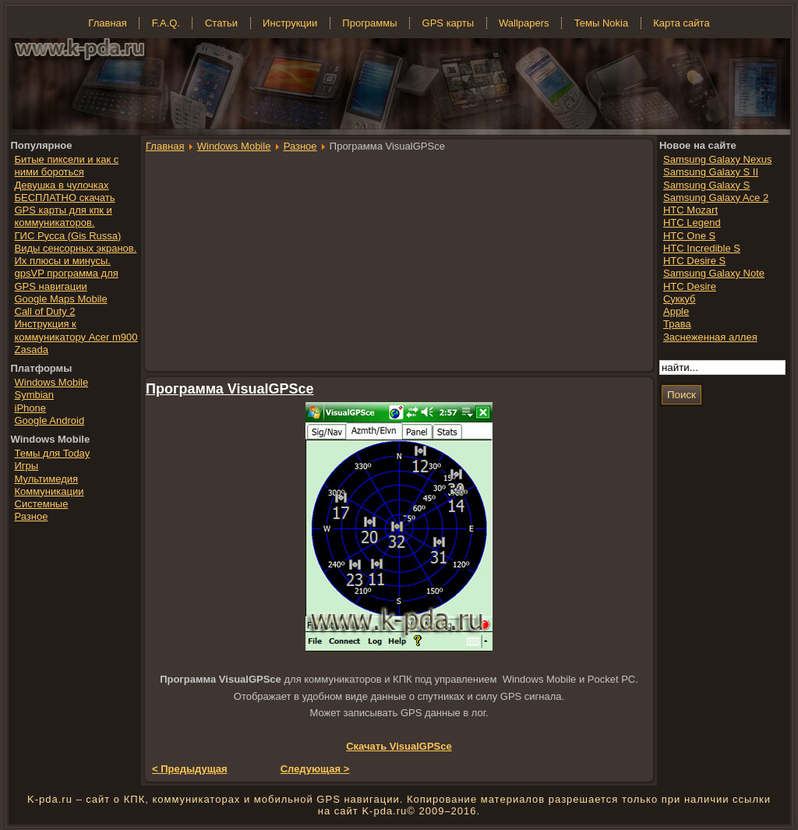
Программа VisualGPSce (230, 389)
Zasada (31, 349)
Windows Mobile (234, 146)
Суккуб (679, 299)
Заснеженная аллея (710, 337)
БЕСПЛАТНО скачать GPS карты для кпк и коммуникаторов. (65, 210)
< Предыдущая (190, 769)
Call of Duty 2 (45, 311)
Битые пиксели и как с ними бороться (67, 166)
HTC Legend (692, 222)
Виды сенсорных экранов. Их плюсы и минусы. (76, 254)
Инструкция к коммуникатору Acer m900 (76, 330)
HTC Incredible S (701, 248)
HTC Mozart (690, 210)
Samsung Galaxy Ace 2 (715, 197)
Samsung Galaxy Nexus (717, 159)
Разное (300, 146)
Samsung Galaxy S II (710, 172)
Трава (677, 324)
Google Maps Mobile (61, 299)
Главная (165, 146)
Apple (676, 311)
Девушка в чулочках (62, 185)
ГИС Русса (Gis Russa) (68, 236)
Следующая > (315, 769)
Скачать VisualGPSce (399, 746)
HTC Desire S (694, 261)
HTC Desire (689, 286)
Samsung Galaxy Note (713, 273)
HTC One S (689, 236)
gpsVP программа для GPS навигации (66, 279)
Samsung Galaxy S (706, 185)
